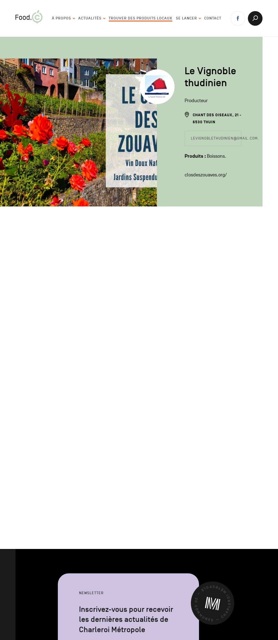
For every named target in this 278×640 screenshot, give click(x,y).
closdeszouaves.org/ (206, 175)
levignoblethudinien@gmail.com (224, 138)
